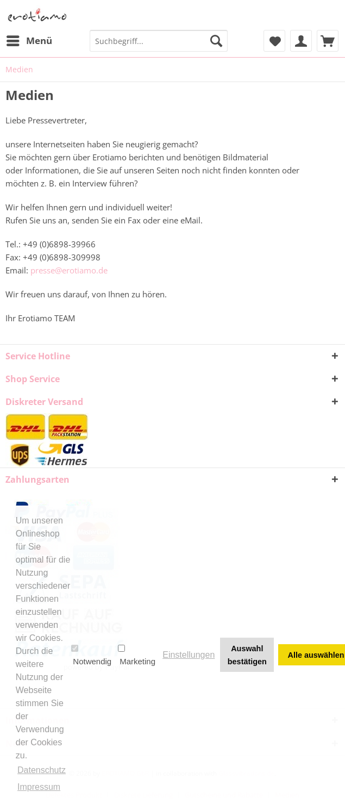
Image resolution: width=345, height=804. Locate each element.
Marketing (136, 655)
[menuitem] (29, 41)
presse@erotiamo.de (69, 270)
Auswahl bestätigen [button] (247, 655)
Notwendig (91, 655)
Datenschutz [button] (41, 770)
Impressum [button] (38, 786)
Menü (29, 39)
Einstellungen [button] (188, 654)
